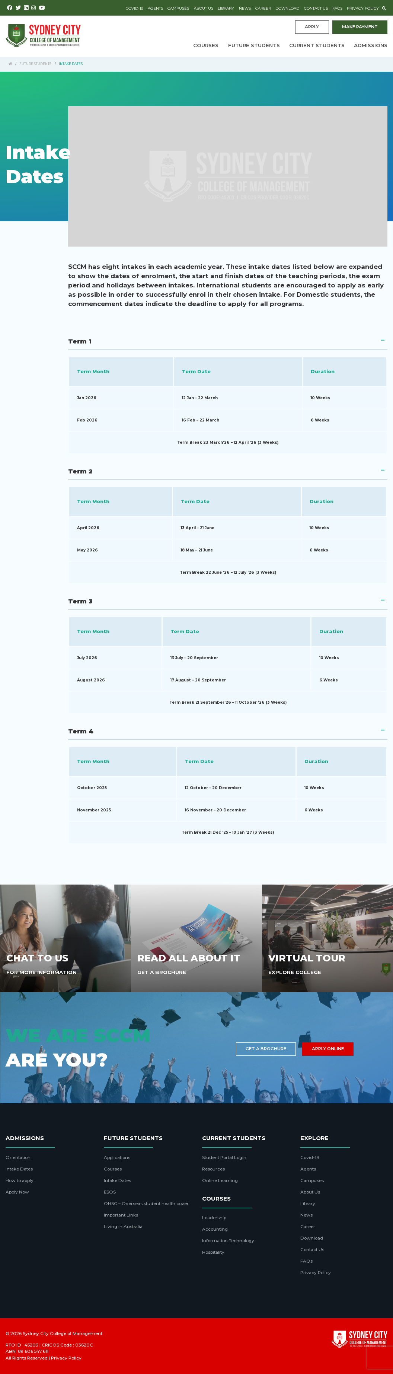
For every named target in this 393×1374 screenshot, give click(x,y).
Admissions (370, 45)
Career (263, 8)
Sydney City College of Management (62, 1333)
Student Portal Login (224, 1157)
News (245, 8)
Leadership (214, 1217)
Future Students (254, 45)
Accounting (215, 1229)
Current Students (317, 45)
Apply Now (17, 1192)
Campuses (178, 8)
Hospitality (213, 1252)
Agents (155, 8)
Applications (117, 1157)
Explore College (294, 972)
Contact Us (316, 8)
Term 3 (80, 601)
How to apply (19, 1180)
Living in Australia (123, 1226)
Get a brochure (266, 1048)
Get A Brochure (161, 972)
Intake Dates (19, 1169)
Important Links (121, 1215)
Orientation (18, 1157)
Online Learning (220, 1180)
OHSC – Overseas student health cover (146, 1203)
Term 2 (80, 471)
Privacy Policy (363, 8)
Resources (213, 1169)
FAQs (337, 8)
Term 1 (80, 341)
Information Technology (228, 1240)
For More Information (41, 972)
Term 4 (80, 731)
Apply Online (328, 1048)
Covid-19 (134, 8)
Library (226, 8)
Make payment (360, 26)
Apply (312, 26)
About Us (203, 8)
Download (287, 8)
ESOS (110, 1192)
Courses (205, 45)
